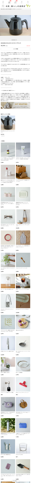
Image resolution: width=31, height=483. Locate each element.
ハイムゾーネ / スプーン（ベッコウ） (21, 268)
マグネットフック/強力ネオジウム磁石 (7, 392)
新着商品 (9, 2)
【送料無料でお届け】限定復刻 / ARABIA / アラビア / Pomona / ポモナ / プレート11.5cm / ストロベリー (8, 247)
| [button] (13, 40)
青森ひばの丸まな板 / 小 (20, 330)
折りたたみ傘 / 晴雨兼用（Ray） (6, 454)
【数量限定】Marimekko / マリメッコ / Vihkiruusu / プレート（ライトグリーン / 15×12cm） (22, 203)
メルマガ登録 (15, 48)
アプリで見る (15, 480)
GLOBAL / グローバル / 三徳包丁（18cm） (7, 351)
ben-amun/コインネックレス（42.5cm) (22, 309)
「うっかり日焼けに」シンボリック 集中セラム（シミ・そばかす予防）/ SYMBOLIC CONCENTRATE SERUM (8, 159)
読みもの (15, 2)
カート (21, 2)
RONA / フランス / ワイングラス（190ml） (22, 289)
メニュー (28, 2)
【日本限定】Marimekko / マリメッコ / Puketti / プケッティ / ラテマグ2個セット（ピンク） (7, 203)
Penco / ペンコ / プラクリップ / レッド (22, 392)
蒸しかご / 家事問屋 (19, 372)
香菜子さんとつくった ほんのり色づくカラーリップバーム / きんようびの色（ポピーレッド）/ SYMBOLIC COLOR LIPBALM (8, 181)
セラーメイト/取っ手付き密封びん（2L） (7, 289)
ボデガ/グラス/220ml (19, 454)
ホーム (3, 2)
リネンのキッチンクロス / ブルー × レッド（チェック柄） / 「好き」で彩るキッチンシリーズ (8, 475)
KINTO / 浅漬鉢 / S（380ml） (5, 372)
